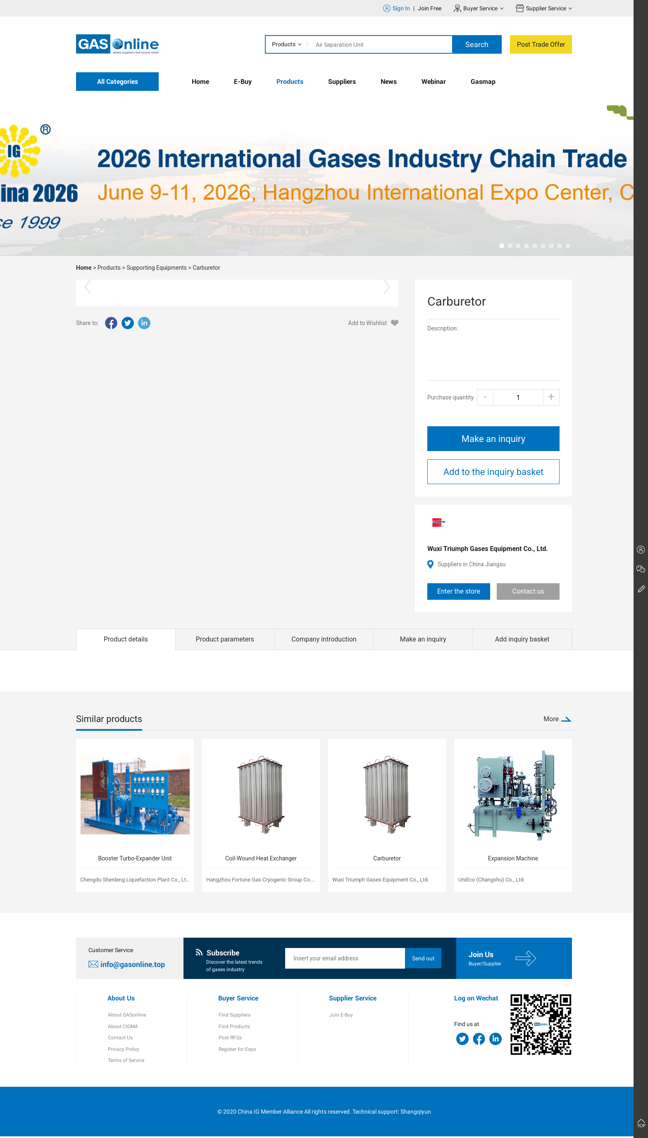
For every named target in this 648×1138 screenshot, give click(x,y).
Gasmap (483, 82)
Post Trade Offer (541, 44)
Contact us (528, 591)
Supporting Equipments (156, 267)
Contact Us (119, 1039)
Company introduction (323, 639)
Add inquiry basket (522, 639)
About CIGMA (122, 1027)
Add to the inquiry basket (493, 472)
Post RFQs (229, 1039)
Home (200, 82)
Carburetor (206, 267)
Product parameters (225, 639)
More (551, 719)
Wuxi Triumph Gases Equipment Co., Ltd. (487, 549)
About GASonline (126, 1016)
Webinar (434, 82)
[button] (502, 246)
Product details (126, 639)
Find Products (234, 1027)
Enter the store (458, 591)
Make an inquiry (493, 439)
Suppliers (342, 82)
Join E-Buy (341, 1016)
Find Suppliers (234, 1016)
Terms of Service (125, 1062)
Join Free (429, 8)
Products (283, 44)
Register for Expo (237, 1050)
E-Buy (243, 82)
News (389, 82)
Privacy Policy (123, 1050)
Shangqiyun (415, 1112)
